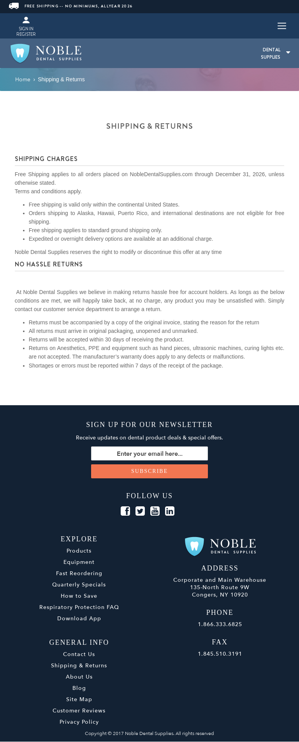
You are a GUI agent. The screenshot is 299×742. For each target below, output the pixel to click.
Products (79, 551)
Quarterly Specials (79, 585)
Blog (79, 688)
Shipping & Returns (79, 666)
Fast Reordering (79, 574)
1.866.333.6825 (220, 624)
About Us (79, 677)
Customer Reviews (79, 711)
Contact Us (79, 654)
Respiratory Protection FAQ (79, 607)
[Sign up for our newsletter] (149, 454)
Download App (79, 619)
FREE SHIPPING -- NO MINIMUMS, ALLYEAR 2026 (71, 6)
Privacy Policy (79, 722)
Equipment (79, 562)
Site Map (79, 700)
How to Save (79, 596)
